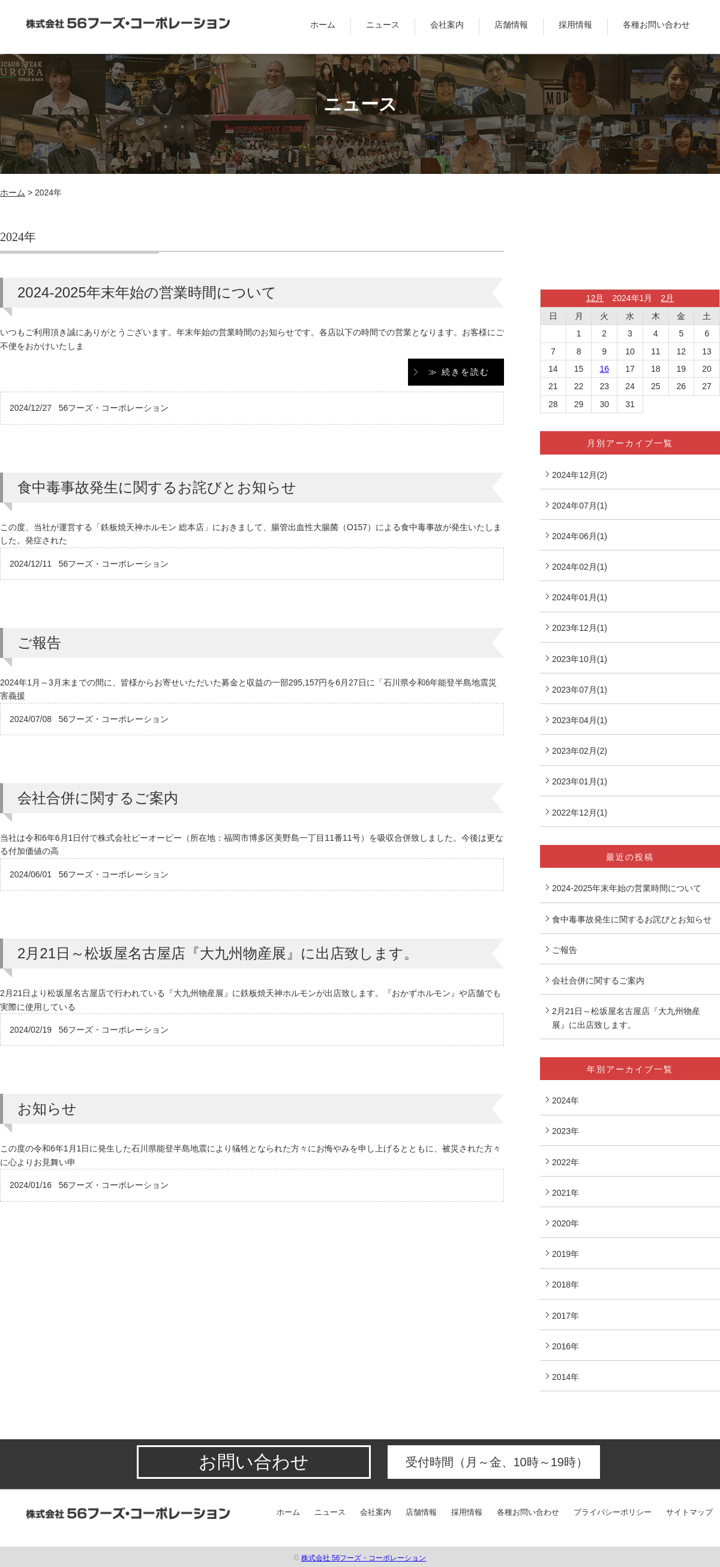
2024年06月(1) (579, 536)
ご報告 (39, 642)
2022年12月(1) (579, 812)
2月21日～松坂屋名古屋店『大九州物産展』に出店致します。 (217, 953)
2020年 (565, 1223)
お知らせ (47, 1108)
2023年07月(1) (579, 689)
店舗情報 (511, 24)
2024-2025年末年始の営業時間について (147, 292)
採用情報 (575, 24)
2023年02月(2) (579, 751)
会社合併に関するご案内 (97, 798)
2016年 (565, 1346)
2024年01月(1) (579, 597)
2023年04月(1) (579, 720)
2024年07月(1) (579, 505)
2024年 (565, 1100)
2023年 (565, 1131)
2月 (667, 298)
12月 (595, 298)
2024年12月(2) (579, 475)
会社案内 (447, 24)
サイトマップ (689, 1512)
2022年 (565, 1162)
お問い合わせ (254, 1462)
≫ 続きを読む (459, 372)
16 (604, 369)
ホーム (322, 24)
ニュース (383, 24)
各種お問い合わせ (656, 24)
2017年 (565, 1316)
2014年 (565, 1377)
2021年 (565, 1193)
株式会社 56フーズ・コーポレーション (364, 1558)
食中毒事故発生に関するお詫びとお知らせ (156, 487)
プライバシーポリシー (613, 1512)
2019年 (565, 1254)
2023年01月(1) (579, 781)
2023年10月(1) (579, 659)
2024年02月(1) (579, 567)
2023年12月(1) (579, 628)
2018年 (565, 1284)
